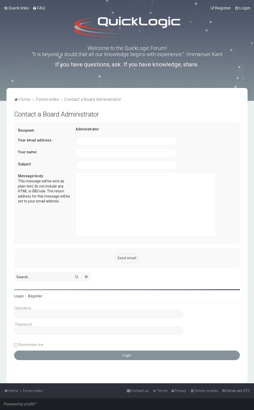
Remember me (31, 345)
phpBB (29, 404)
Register (35, 296)
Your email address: (35, 140)
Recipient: (26, 130)
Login (19, 296)
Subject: (25, 164)
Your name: (27, 152)
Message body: (31, 176)
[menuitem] (39, 8)
